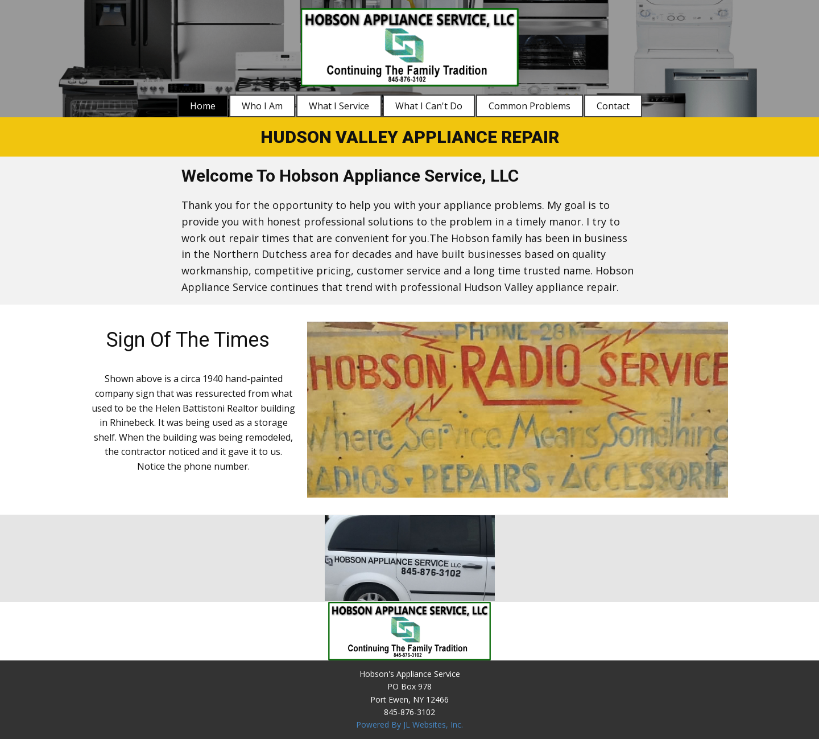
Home (203, 106)
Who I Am (262, 106)
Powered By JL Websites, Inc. (409, 724)
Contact (613, 106)
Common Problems (529, 106)
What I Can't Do (428, 106)
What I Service (339, 106)
